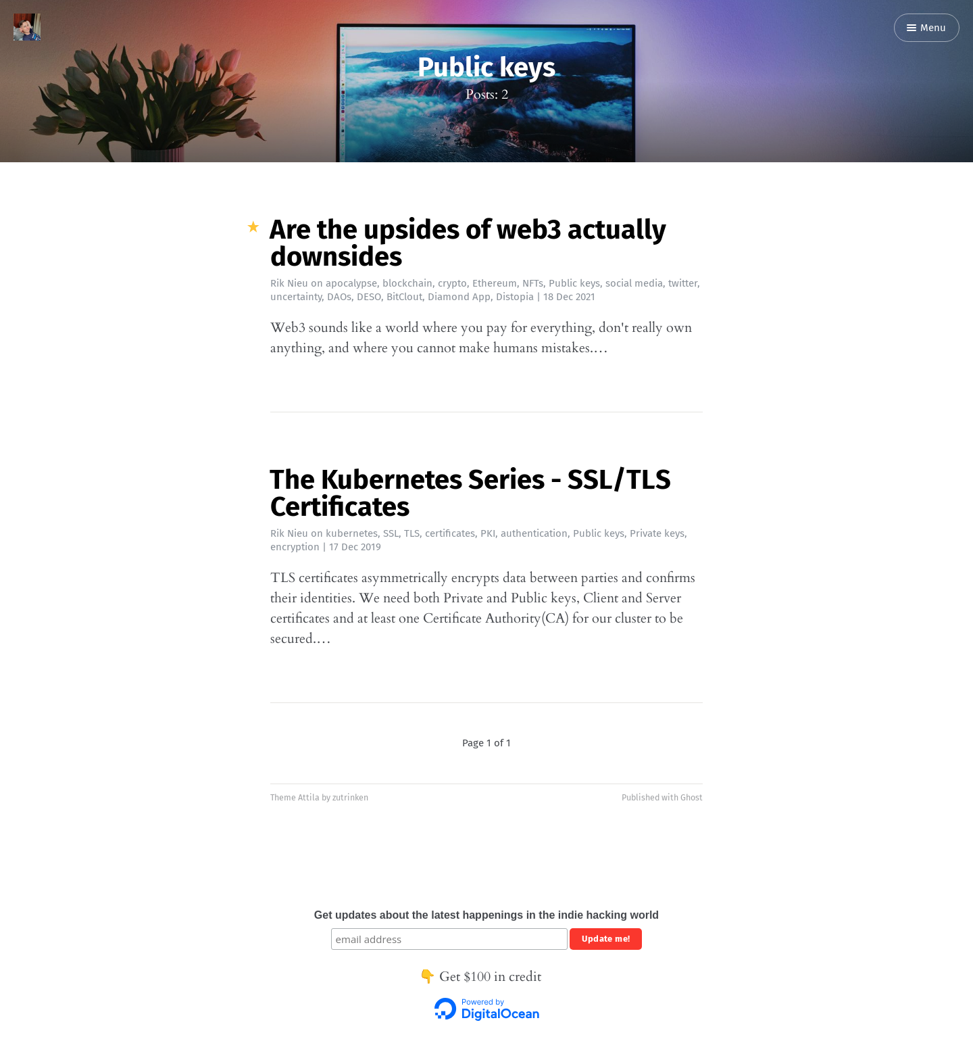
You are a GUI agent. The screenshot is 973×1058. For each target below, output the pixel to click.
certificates (450, 533)
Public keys (574, 283)
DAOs (339, 297)
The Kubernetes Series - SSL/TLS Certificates (470, 493)
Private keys (657, 533)
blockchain (407, 283)
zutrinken (350, 797)
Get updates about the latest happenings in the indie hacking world (486, 915)
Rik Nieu (289, 283)
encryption (295, 547)
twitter (682, 283)
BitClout (404, 297)
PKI (487, 533)
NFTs (532, 283)
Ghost (691, 797)
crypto (452, 283)
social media (634, 283)
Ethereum (494, 283)
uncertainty (296, 297)
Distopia (515, 297)
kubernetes (352, 533)
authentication (534, 533)
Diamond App (459, 297)
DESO (369, 297)
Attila (309, 797)
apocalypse (351, 283)
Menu (926, 27)
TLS (412, 533)
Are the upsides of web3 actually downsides (468, 243)
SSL (391, 533)
